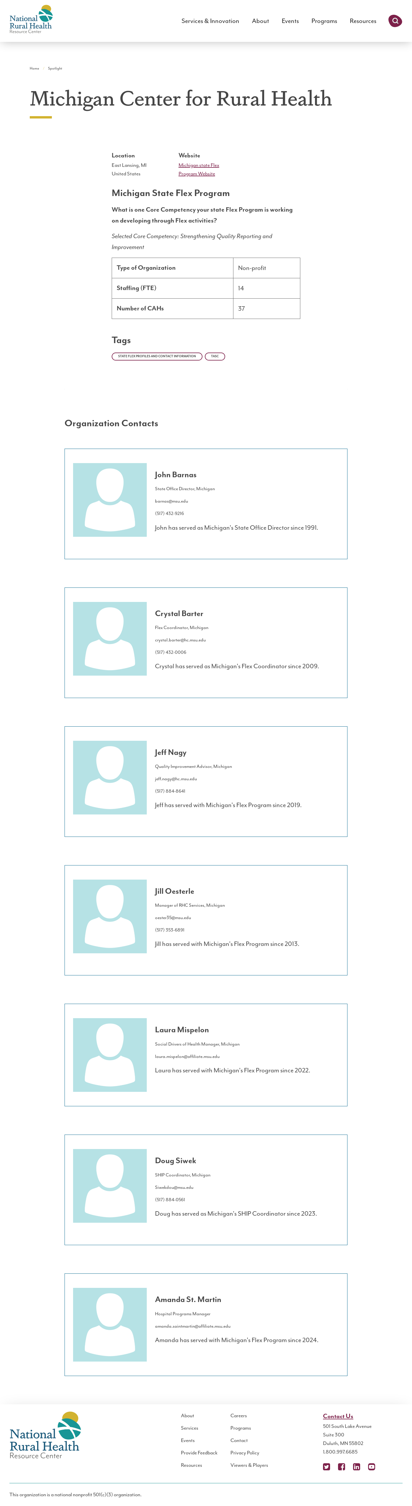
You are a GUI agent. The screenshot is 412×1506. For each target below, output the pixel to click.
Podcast (386, 1466)
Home (34, 68)
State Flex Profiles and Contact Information (157, 356)
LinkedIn (356, 1466)
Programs (324, 21)
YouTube (371, 1466)
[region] (206, 291)
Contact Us (338, 1416)
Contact (239, 1440)
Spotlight (55, 68)
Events (290, 21)
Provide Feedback (199, 1452)
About (260, 21)
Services (189, 1428)
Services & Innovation (210, 21)
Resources (363, 21)
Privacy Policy (244, 1452)
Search (395, 20)
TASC (215, 356)
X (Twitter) (326, 1466)
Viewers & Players (249, 1465)
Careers (238, 1415)
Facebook (341, 1466)
